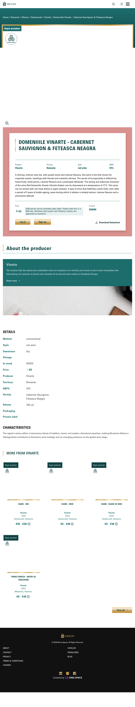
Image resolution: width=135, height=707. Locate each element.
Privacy (7, 656)
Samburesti (36, 17)
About (6, 648)
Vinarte (47, 17)
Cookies (7, 665)
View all (121, 610)
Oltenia (25, 17)
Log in (23, 221)
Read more (11, 280)
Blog (70, 656)
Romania (15, 17)
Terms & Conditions (13, 661)
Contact (7, 652)
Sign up (42, 221)
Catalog (72, 648)
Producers (73, 652)
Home (6, 17)
